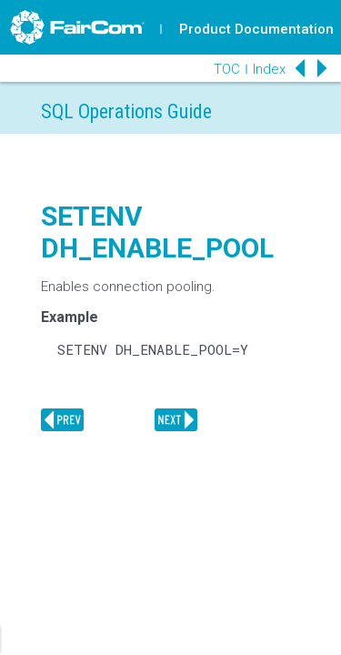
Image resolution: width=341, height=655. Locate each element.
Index (269, 69)
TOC (227, 69)
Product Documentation (256, 29)
